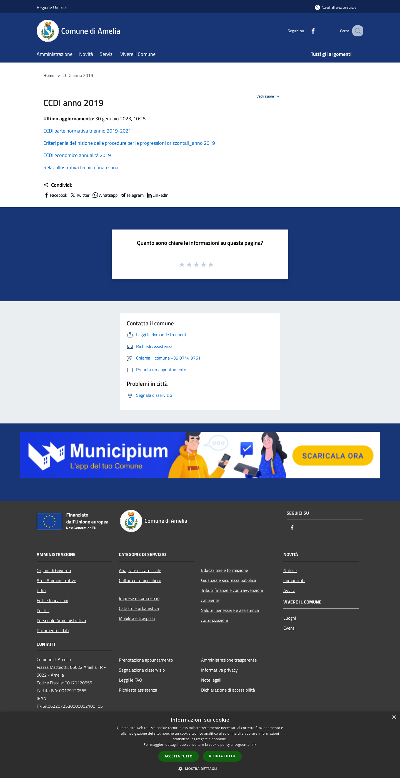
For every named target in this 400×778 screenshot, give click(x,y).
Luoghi (289, 618)
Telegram (132, 195)
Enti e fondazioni (52, 600)
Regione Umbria (52, 7)
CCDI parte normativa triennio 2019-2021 (87, 130)
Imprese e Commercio (139, 598)
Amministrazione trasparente (229, 660)
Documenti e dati (53, 630)
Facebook (55, 195)
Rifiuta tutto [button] (222, 756)
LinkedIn (157, 195)
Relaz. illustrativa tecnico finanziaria (80, 167)
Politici (43, 610)
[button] (200, 768)
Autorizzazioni (214, 620)
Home (48, 75)
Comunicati (294, 580)
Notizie (290, 570)
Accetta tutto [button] (178, 756)
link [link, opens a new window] (253, 744)
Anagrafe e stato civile (140, 570)
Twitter (79, 195)
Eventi (289, 628)
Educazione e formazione (224, 570)
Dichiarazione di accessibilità (228, 690)
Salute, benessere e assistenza (230, 610)
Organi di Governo (54, 570)
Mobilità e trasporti (137, 618)
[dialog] (200, 745)
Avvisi (289, 590)
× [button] (394, 717)
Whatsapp (105, 195)
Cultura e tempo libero (140, 580)
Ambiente (210, 600)
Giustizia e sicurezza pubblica (228, 580)
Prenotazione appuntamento (146, 660)
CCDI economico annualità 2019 (77, 155)
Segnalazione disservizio (142, 670)
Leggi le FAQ (130, 680)
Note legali (211, 680)
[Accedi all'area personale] (335, 7)
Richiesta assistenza (138, 690)
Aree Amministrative (56, 580)
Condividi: (57, 185)
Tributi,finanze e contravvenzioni (232, 590)
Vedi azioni (268, 96)
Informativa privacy (219, 670)
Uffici (41, 590)
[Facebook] (307, 30)
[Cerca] (356, 31)
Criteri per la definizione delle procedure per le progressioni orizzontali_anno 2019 (129, 143)
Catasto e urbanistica (139, 608)
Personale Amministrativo (61, 620)
